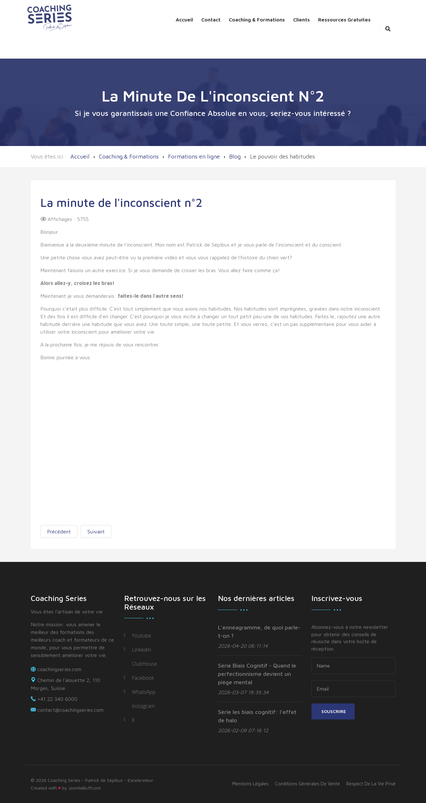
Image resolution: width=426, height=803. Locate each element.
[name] (353, 665)
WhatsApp (144, 691)
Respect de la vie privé (371, 783)
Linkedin (141, 649)
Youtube (141, 635)
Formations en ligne (194, 156)
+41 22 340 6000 (57, 699)
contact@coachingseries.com (70, 710)
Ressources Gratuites (344, 19)
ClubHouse (144, 663)
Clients (301, 19)
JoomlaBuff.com (84, 788)
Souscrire (333, 711)
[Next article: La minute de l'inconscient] (96, 531)
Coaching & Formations (257, 19)
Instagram (143, 706)
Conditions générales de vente (307, 783)
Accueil (184, 19)
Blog (235, 156)
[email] (353, 688)
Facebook (143, 677)
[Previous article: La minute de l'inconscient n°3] (58, 531)
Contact (211, 19)
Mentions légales (250, 783)
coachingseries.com (59, 669)
